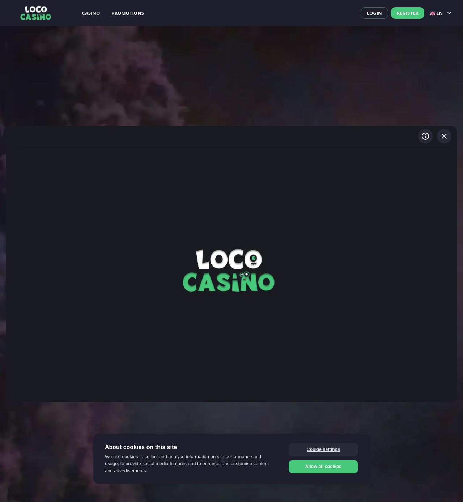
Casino (91, 13)
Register (408, 13)
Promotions (127, 13)
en (441, 13)
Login (374, 13)
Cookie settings (323, 449)
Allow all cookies (323, 466)
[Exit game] (444, 136)
